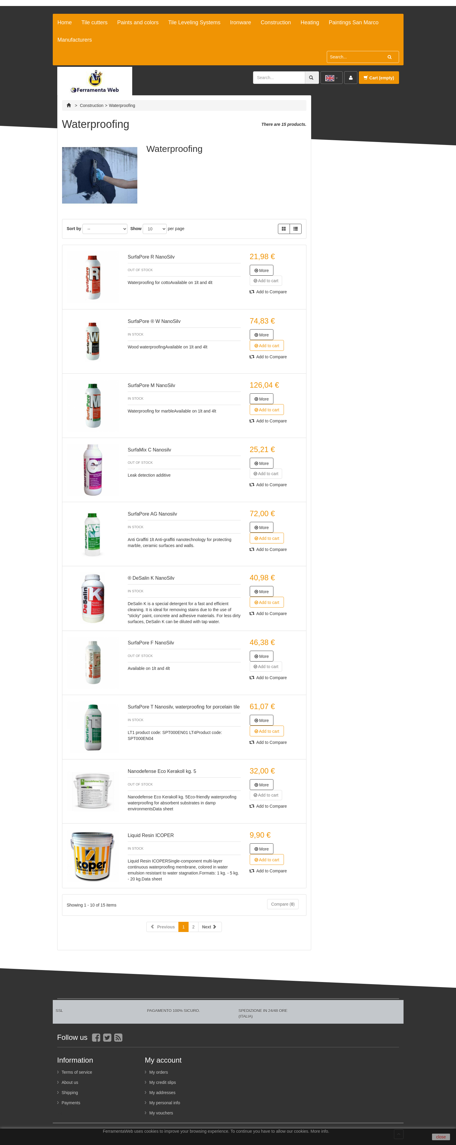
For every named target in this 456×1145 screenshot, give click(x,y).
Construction (276, 22)
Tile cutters (95, 22)
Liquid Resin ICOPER (151, 835)
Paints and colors (138, 22)
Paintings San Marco (354, 22)
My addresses (162, 1092)
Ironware (240, 22)
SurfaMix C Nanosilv (149, 449)
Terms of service (77, 1072)
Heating (309, 22)
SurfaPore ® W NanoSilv (154, 321)
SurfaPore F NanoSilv (151, 642)
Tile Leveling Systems (194, 22)
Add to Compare (268, 291)
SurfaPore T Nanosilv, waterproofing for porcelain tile (184, 706)
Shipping (70, 1092)
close (441, 1137)
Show (136, 228)
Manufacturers (75, 40)
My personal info (164, 1102)
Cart (379, 77)
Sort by (74, 228)
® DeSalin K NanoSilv (151, 578)
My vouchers (161, 1113)
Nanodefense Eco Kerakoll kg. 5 (162, 771)
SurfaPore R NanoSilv (151, 256)
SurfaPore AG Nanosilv (152, 513)
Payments (71, 1102)
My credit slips (162, 1082)
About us (70, 1082)
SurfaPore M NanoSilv (151, 385)
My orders (158, 1072)
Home (65, 22)
